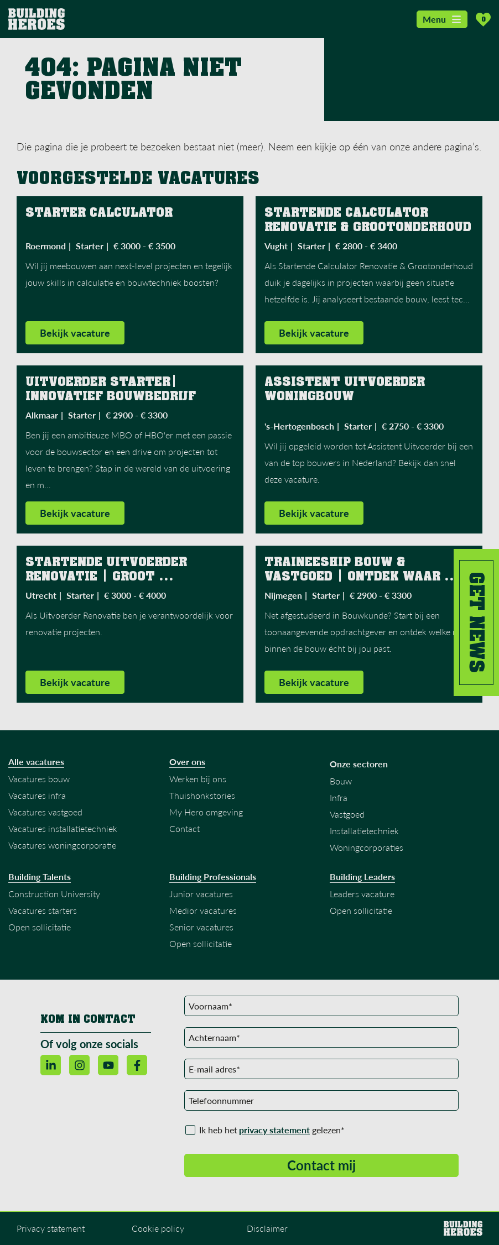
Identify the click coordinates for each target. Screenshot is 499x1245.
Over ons (187, 762)
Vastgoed (347, 815)
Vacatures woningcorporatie (62, 846)
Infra (338, 798)
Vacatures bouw (39, 780)
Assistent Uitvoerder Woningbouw (346, 389)
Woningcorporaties (366, 848)
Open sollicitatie (39, 928)
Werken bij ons (197, 780)
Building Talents (39, 877)
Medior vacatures (203, 911)
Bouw (341, 782)
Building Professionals (212, 877)
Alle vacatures (36, 762)
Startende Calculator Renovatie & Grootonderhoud (369, 220)
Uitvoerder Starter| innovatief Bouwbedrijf (112, 389)
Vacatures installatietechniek (62, 829)
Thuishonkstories (202, 796)
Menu (442, 19)
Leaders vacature (362, 895)
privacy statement (274, 1131)
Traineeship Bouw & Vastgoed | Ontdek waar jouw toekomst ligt (354, 577)
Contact (184, 829)
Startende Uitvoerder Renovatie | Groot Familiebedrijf (108, 577)
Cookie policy (158, 1229)
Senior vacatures (201, 928)
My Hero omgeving (206, 813)
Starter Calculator (100, 213)
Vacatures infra (37, 796)
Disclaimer (267, 1229)
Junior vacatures (201, 895)
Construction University (54, 895)
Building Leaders (362, 877)
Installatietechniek (364, 831)
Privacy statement (51, 1229)
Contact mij (321, 1166)
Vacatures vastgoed (45, 813)
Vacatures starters (42, 911)
